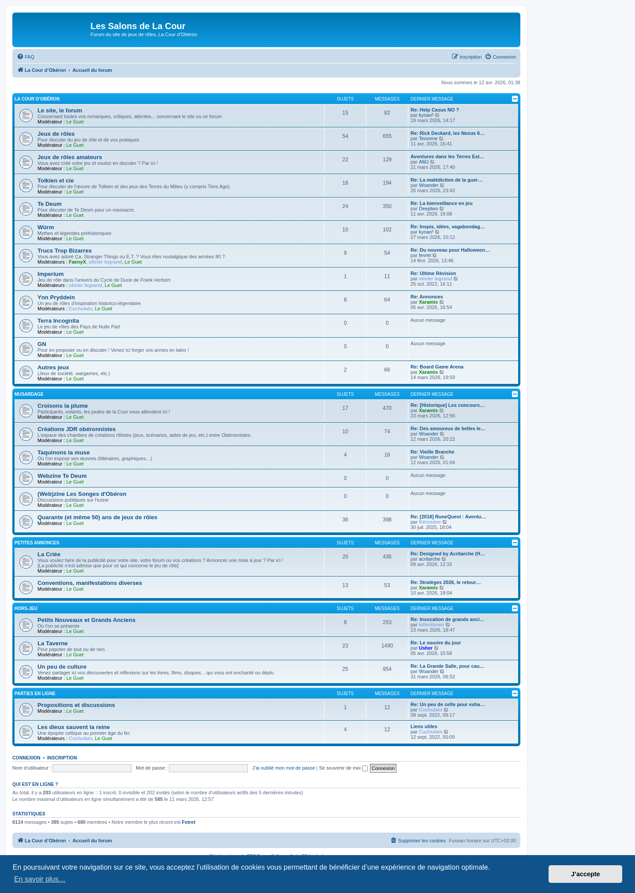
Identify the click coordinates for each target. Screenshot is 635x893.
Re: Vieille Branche (432, 451)
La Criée (48, 554)
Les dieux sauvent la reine (73, 727)
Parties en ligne (35, 693)
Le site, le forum (59, 110)
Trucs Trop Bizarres (64, 250)
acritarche (429, 559)
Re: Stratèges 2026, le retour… (446, 582)
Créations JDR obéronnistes (76, 429)
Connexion (26, 757)
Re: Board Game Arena (437, 366)
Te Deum (49, 204)
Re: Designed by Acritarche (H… (448, 553)
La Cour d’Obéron (37, 99)
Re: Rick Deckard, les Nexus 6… (448, 133)
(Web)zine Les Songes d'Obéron (81, 494)
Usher (426, 648)
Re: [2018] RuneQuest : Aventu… (448, 516)
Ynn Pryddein (56, 297)
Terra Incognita (58, 320)
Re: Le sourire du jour (436, 642)
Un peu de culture (61, 666)
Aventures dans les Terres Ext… (448, 156)
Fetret (189, 822)
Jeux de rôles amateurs (69, 157)
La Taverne (52, 643)
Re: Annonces (427, 296)
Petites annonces (37, 542)
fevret (425, 255)
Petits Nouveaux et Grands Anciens (86, 620)
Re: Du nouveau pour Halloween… (450, 250)
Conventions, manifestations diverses (89, 583)
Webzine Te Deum (62, 476)
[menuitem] (25, 57)
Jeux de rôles (56, 133)
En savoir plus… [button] (40, 879)
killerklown (431, 624)
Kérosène (430, 522)
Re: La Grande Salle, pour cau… (448, 666)
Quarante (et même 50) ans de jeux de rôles (97, 517)
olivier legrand (105, 261)
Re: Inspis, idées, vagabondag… (448, 226)
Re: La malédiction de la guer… (447, 179)
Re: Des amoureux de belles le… (448, 428)
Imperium (50, 274)
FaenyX (77, 261)
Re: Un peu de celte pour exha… (448, 704)
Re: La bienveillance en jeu (442, 203)
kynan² (426, 115)
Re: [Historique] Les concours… (448, 405)
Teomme (428, 138)
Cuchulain (80, 308)
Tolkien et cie (55, 180)
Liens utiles (424, 726)
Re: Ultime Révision (433, 273)
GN (41, 344)
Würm (45, 227)
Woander (428, 185)
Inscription (62, 757)
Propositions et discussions (76, 705)
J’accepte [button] (585, 874)
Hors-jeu (26, 608)
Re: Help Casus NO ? (435, 109)
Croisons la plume (62, 405)
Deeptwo (428, 208)
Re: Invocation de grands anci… (447, 619)
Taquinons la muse (63, 452)
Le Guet (74, 121)
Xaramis (428, 302)
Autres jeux (53, 367)
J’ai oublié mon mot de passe (283, 767)
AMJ (424, 161)
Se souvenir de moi (343, 767)
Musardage (29, 394)
